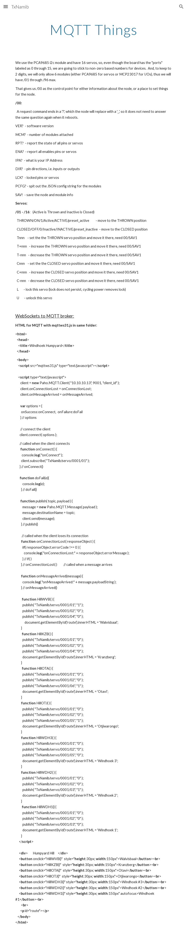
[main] (93, 29)
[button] (5, 6)
